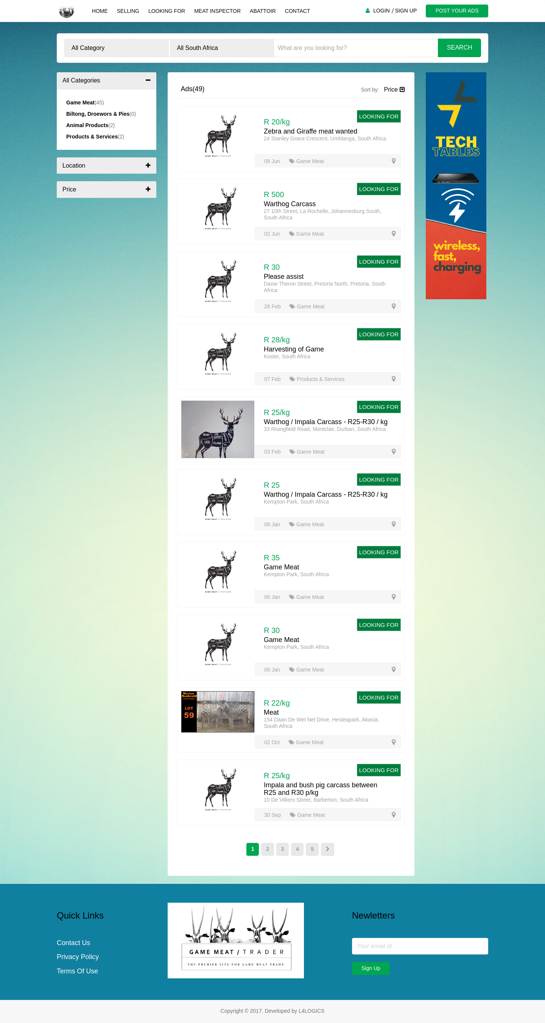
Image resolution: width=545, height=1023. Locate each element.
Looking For (166, 11)
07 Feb (273, 379)
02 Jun (273, 234)
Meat (271, 712)
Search (459, 47)
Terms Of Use (77, 972)
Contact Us (73, 943)
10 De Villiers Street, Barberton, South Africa (316, 800)
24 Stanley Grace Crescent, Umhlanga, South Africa (325, 138)
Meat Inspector (217, 11)
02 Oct (272, 742)
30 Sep (273, 815)
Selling (128, 11)
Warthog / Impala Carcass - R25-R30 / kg (326, 422)
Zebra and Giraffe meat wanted (311, 131)
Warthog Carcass (290, 204)
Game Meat (306, 161)
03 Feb (273, 452)
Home (99, 11)
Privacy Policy (78, 957)
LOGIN (381, 11)
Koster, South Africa (287, 356)
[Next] (328, 849)
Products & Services (317, 379)
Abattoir (262, 11)
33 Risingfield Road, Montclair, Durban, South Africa (325, 429)
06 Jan (273, 524)
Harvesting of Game (294, 349)
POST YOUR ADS (456, 11)
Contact (297, 11)
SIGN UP (406, 11)
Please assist (284, 276)
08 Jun (273, 161)
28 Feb (273, 306)
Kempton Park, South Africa (296, 502)
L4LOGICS (311, 1011)
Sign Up (370, 968)
